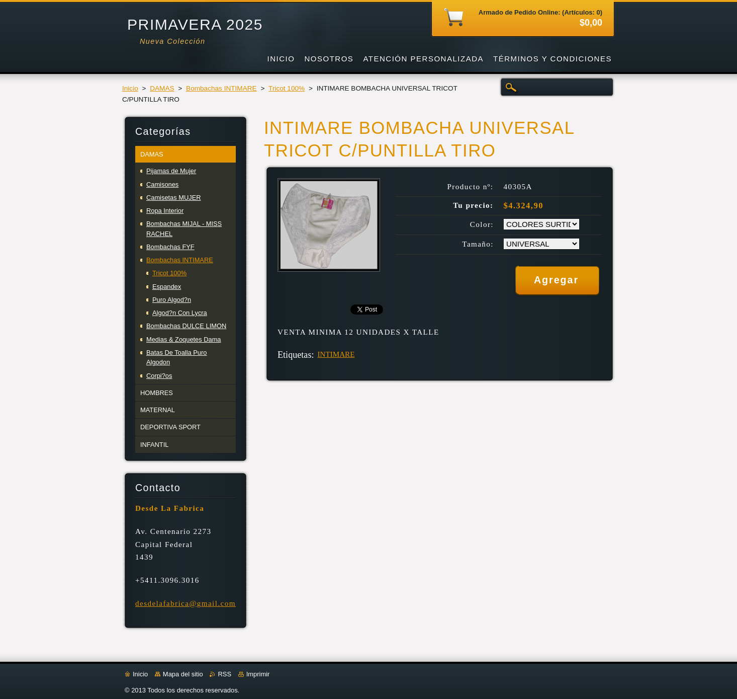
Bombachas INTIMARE (221, 88)
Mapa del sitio (183, 674)
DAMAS (162, 88)
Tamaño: (478, 244)
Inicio (130, 88)
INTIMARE (336, 354)
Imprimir (258, 674)
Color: (482, 224)
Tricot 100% (286, 88)
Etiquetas (294, 355)
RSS (224, 674)
